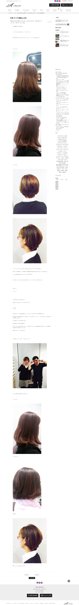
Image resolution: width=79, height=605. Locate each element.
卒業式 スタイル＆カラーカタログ (62, 90)
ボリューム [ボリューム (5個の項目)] (66, 156)
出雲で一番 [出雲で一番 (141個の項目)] (66, 161)
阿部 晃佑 (58, 74)
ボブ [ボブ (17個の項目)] (62, 156)
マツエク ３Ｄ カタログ (60, 106)
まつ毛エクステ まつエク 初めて (61, 113)
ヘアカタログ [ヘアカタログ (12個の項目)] (65, 152)
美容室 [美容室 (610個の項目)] (66, 170)
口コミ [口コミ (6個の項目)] (63, 168)
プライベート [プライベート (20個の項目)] (59, 152)
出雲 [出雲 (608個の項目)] (65, 159)
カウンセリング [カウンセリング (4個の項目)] (59, 144)
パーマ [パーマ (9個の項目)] (65, 151)
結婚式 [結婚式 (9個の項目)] (62, 170)
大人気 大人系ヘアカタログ (60, 88)
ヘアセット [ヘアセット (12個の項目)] (65, 154)
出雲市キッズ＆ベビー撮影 (60, 93)
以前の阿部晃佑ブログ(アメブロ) (61, 20)
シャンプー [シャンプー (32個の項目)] (65, 147)
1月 (65, 179)
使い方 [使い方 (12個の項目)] (62, 159)
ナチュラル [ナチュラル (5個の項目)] (60, 151)
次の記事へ (37, 574)
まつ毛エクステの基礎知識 (60, 117)
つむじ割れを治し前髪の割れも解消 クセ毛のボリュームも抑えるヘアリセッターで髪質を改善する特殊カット (62, 76)
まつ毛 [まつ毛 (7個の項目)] (59, 137)
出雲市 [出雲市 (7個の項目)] (66, 167)
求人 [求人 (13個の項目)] (66, 168)
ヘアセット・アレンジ (60, 89)
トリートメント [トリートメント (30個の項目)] (65, 149)
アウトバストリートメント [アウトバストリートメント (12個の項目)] (62, 142)
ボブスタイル (12, 22)
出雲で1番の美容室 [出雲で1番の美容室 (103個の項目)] (60, 161)
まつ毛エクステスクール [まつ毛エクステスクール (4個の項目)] (62, 139)
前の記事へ (26, 574)
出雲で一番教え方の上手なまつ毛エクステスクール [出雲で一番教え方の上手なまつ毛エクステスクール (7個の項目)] (62, 165)
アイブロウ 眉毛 (59, 118)
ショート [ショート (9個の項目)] (57, 149)
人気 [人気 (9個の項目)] (59, 159)
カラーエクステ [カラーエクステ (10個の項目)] (65, 144)
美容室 (24, 22)
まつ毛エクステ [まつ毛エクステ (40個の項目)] (64, 137)
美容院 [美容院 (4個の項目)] (60, 172)
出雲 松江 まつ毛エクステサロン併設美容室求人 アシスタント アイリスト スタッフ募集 (62, 95)
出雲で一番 (17, 22)
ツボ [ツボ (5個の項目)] (61, 149)
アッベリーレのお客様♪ (60, 92)
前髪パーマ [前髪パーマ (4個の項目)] (59, 168)
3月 (56, 179)
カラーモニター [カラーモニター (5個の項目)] (59, 146)
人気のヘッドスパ (59, 79)
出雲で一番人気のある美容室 (60, 73)
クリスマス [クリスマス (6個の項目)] (65, 146)
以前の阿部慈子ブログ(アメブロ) (61, 21)
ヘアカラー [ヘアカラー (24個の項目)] (60, 154)
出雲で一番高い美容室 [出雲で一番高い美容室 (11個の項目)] (60, 167)
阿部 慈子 (58, 128)
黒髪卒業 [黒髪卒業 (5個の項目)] (64, 172)
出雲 (20, 22)
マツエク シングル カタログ (61, 99)
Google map (43, 589)
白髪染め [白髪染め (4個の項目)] (58, 170)
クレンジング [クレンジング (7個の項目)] (60, 147)
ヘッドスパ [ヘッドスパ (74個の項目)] (58, 156)
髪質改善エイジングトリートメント (62, 84)
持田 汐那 (58, 116)
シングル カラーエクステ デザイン (62, 104)
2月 (61, 179)
